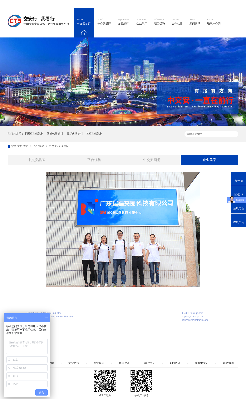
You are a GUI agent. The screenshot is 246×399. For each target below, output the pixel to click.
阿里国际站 (169, 3)
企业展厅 (141, 21)
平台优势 (94, 160)
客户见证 (149, 363)
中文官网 (134, 3)
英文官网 (151, 3)
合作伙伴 (177, 21)
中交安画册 (151, 160)
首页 (26, 146)
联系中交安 (214, 21)
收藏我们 (230, 3)
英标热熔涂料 (94, 133)
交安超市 (124, 21)
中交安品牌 (104, 21)
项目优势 (159, 21)
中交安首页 (84, 21)
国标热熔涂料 (55, 133)
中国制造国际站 (191, 3)
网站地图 (213, 3)
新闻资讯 (194, 21)
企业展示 (99, 363)
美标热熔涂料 (75, 133)
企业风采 (39, 146)
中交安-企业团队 (59, 146)
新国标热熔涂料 (34, 133)
